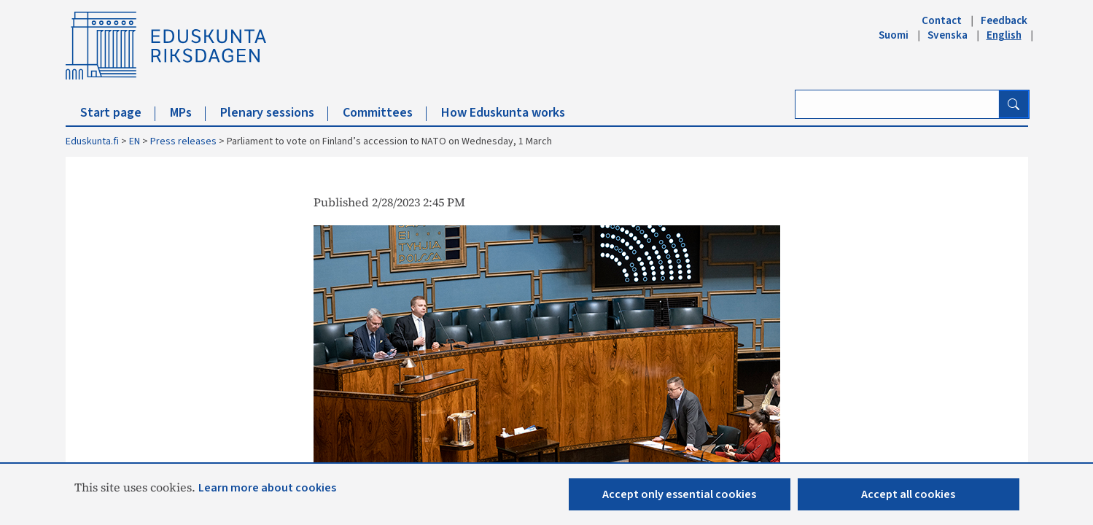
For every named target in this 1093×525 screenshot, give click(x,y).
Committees (385, 113)
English (1004, 35)
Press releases (183, 141)
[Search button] (1013, 104)
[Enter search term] (897, 104)
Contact (942, 20)
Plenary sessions (274, 113)
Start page (117, 113)
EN (134, 141)
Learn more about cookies (267, 488)
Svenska (947, 35)
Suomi (894, 35)
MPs (188, 113)
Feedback (1004, 20)
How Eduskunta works (503, 113)
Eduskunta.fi (92, 141)
